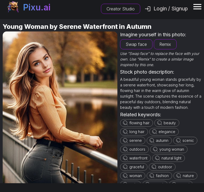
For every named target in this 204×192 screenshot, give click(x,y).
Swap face (136, 44)
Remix (165, 44)
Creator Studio (121, 8)
